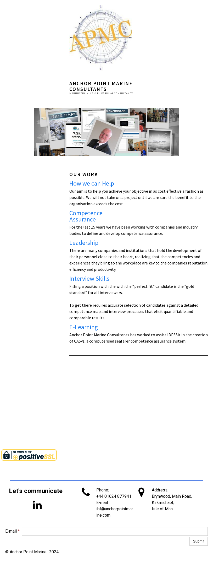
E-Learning (83, 327)
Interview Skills (89, 278)
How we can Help (91, 183)
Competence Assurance (86, 216)
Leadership (83, 243)
